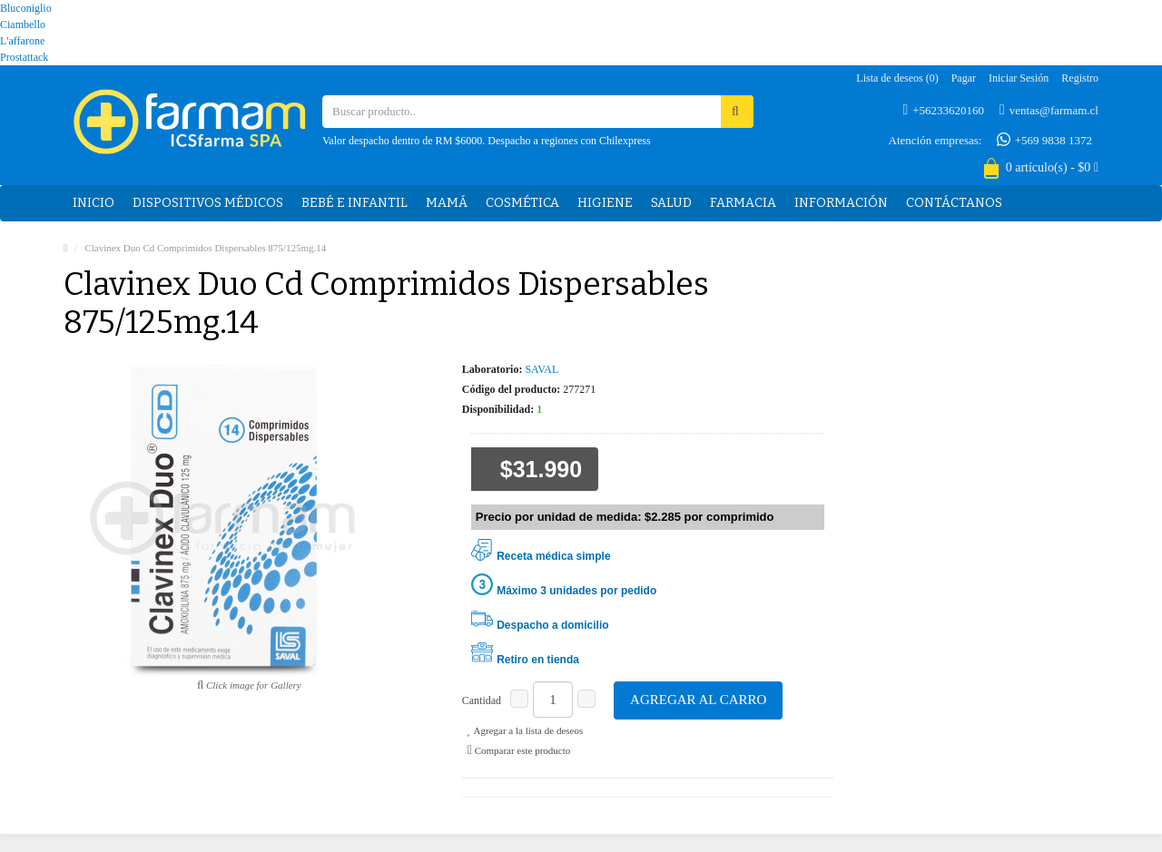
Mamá (447, 203)
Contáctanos (954, 203)
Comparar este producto (519, 750)
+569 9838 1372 (1044, 139)
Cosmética (522, 203)
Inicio (93, 203)
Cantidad (481, 700)
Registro (1079, 78)
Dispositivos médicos (208, 203)
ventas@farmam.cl (1049, 110)
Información (841, 203)
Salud (671, 203)
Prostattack (24, 57)
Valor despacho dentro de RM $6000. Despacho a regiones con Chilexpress (486, 140)
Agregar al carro (698, 699)
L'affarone (22, 40)
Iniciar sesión (1019, 78)
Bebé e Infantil (354, 203)
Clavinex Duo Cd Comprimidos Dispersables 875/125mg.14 (205, 247)
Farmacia (743, 203)
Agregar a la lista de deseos (525, 730)
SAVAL (541, 369)
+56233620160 (944, 110)
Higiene (605, 203)
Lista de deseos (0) (897, 78)
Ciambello (22, 24)
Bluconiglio (26, 8)
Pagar (963, 78)
